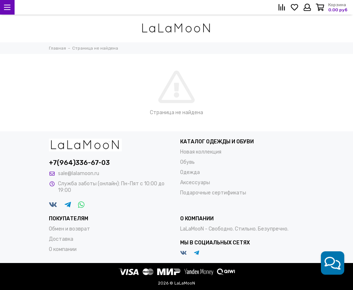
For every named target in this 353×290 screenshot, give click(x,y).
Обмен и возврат (69, 229)
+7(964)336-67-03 (79, 163)
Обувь (187, 162)
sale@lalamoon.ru (78, 173)
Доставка (61, 239)
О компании (63, 249)
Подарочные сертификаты (213, 193)
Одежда (190, 172)
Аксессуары (195, 182)
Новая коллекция (200, 152)
